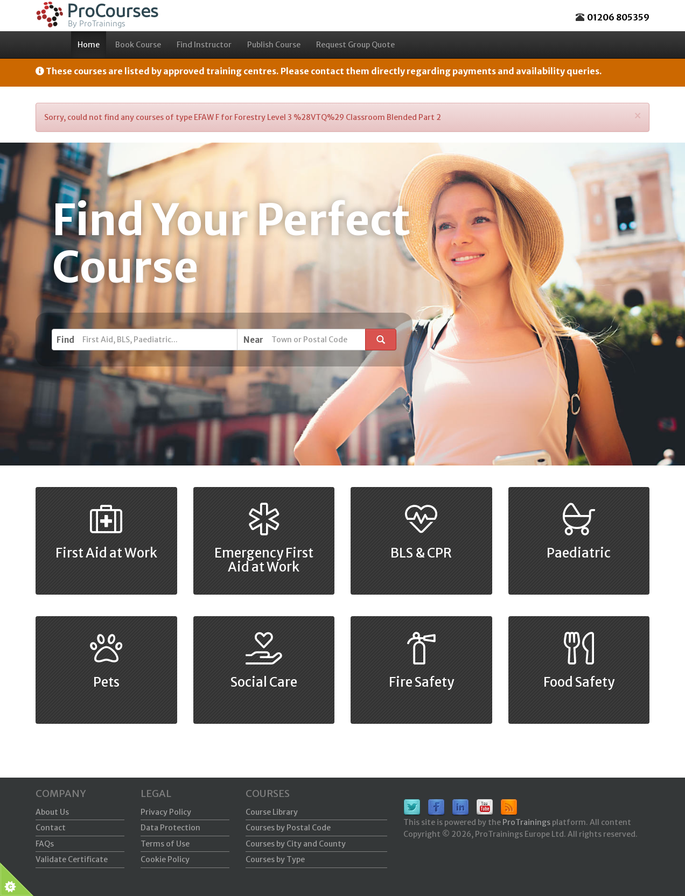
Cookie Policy (165, 859)
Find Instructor (204, 45)
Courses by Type (275, 859)
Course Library (272, 812)
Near (253, 340)
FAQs (45, 844)
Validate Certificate (72, 859)
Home (89, 45)
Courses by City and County (296, 844)
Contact (51, 827)
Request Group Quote (355, 45)
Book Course (138, 45)
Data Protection (170, 827)
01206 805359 (618, 17)
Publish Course (273, 45)
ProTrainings (526, 822)
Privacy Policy (166, 812)
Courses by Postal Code (288, 827)
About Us (52, 812)
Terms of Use (165, 844)
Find (65, 340)
